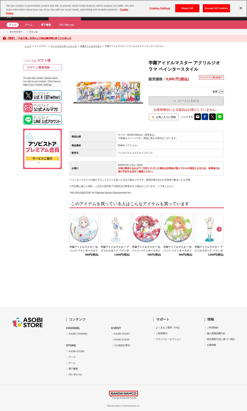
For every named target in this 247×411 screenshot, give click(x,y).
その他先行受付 (122, 345)
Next (219, 229)
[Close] (241, 8)
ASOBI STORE (76, 351)
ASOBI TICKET (122, 333)
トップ (28, 46)
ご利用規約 (212, 327)
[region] (123, 8)
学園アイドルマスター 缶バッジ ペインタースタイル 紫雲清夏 (177, 250)
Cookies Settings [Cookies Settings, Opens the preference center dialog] (160, 8)
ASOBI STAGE (122, 339)
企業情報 (211, 345)
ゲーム (28, 24)
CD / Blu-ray (66, 24)
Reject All (187, 8)
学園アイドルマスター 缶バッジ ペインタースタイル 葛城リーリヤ (83, 250)
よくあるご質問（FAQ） (168, 327)
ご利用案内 (161, 333)
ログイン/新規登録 (38, 67)
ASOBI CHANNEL (78, 333)
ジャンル (33, 32)
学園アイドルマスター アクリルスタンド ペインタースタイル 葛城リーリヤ (115, 250)
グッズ (12, 24)
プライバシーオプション (168, 339)
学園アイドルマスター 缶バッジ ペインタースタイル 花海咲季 (146, 250)
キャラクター (16, 32)
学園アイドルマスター (91, 46)
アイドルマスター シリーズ (64, 46)
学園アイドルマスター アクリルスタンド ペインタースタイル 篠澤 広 (209, 250)
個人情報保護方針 (216, 333)
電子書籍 (46, 24)
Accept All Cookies (216, 8)
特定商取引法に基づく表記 (221, 339)
